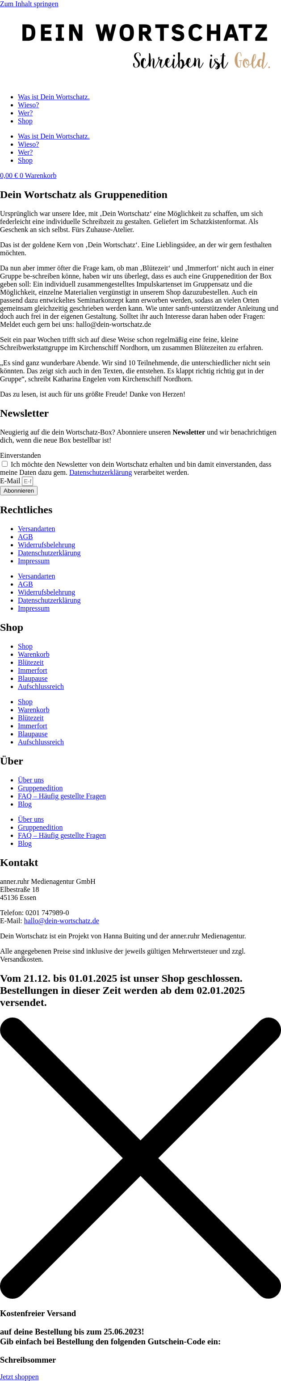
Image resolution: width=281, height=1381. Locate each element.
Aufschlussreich (41, 686)
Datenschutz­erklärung (49, 553)
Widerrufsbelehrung (46, 545)
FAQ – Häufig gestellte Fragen (62, 796)
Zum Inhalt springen (29, 4)
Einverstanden (20, 455)
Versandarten (36, 528)
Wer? (25, 113)
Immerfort (32, 670)
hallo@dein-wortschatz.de (61, 921)
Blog (25, 804)
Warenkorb (34, 654)
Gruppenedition (40, 788)
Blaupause (33, 678)
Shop (25, 121)
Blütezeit (31, 662)
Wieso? (28, 105)
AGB (25, 537)
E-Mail (11, 481)
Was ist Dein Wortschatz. (54, 97)
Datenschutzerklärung (100, 472)
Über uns (31, 780)
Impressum (34, 561)
